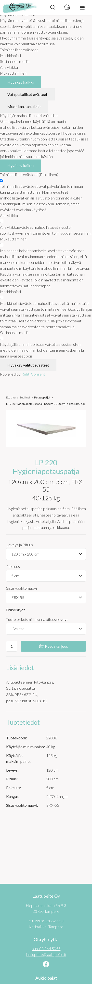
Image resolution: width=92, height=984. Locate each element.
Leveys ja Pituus (19, 544)
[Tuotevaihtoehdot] (46, 554)
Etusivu (11, 397)
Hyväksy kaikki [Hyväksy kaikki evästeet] (20, 82)
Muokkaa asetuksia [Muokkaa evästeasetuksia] (23, 106)
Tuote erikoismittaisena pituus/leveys (37, 619)
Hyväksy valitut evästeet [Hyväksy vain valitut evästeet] (28, 365)
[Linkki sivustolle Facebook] (46, 964)
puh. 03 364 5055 (46, 948)
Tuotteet (25, 397)
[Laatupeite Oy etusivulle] (22, 7)
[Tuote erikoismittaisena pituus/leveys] (46, 628)
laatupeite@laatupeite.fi (46, 954)
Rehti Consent (33, 374)
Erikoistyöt (15, 609)
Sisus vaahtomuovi (21, 588)
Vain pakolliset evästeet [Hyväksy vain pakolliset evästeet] (27, 94)
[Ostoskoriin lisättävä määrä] (11, 646)
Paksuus (13, 566)
